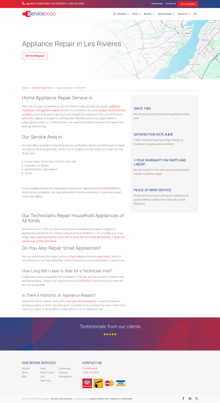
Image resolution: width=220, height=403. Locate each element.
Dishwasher (65, 368)
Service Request (188, 4)
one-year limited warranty (81, 301)
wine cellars (104, 256)
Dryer (43, 368)
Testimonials (157, 3)
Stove (25, 372)
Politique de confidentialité (121, 399)
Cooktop (63, 372)
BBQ (24, 376)
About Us (184, 14)
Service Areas (166, 14)
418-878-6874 (58, 3)
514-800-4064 (42, 3)
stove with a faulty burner (72, 237)
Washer (26, 368)
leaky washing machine (43, 237)
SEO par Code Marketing (61, 399)
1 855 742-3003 (90, 372)
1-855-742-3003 (76, 3)
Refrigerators (65, 376)
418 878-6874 (110, 188)
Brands (149, 14)
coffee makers (76, 256)
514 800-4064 (89, 368)
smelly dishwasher (99, 237)
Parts (136, 14)
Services (123, 14)
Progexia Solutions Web (99, 399)
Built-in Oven (47, 372)
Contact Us (171, 3)
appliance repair (50, 110)
